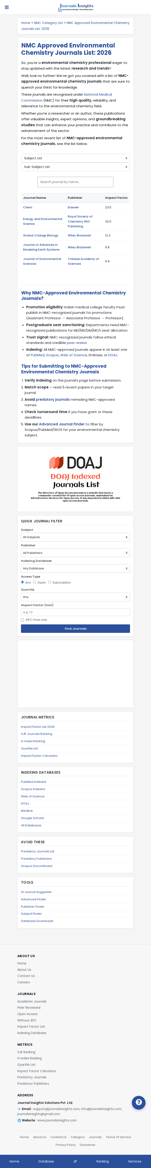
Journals (95, 1137)
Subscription (59, 582)
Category (78, 1137)
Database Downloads (37, 921)
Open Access (27, 1014)
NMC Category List (48, 23)
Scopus (52, 355)
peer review (77, 342)
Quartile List (29, 748)
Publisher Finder (32, 906)
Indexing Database (36, 561)
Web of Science (73, 355)
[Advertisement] (75, 674)
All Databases (31, 825)
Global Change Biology (40, 235)
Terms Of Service (118, 1137)
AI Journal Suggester (36, 892)
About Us (24, 970)
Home (25, 23)
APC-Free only (34, 620)
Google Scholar (32, 818)
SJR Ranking (26, 1052)
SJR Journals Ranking (36, 734)
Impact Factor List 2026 (38, 727)
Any (26, 582)
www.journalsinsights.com (57, 1120)
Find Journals (75, 628)
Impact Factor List (31, 1026)
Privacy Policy (66, 1145)
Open (39, 582)
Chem (27, 207)
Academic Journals (32, 1001)
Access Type (30, 576)
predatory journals (53, 399)
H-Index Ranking (33, 741)
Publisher (28, 545)
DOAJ (112, 355)
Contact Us (26, 976)
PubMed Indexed (33, 782)
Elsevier (73, 207)
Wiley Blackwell (79, 235)
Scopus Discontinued (36, 866)
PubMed (37, 355)
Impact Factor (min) (37, 605)
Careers (23, 982)
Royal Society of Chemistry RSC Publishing (80, 221)
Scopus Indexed (33, 789)
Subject (27, 530)
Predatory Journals (32, 1077)
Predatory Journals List (37, 851)
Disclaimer (88, 1145)
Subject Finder (31, 913)
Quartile (27, 589)
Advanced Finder (33, 899)
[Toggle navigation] (6, 7)
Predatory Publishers (36, 858)
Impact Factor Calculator (39, 756)
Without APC (27, 1020)
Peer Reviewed (28, 1008)
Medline (27, 811)
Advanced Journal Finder (62, 424)
